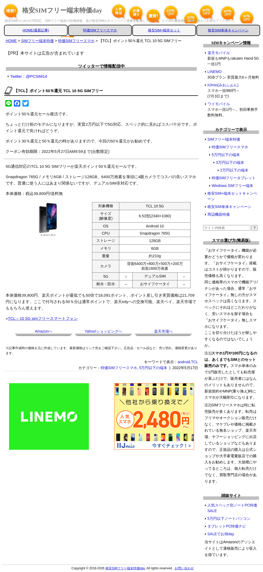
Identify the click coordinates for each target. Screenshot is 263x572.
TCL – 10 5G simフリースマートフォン (43, 318)
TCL (194, 362)
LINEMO (214, 72)
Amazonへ (43, 331)
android (184, 362)
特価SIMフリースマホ (100, 30)
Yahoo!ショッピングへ (103, 331)
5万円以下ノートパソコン (228, 518)
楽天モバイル (218, 53)
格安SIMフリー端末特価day (62, 10)
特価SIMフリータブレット (234, 178)
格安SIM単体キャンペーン (228, 30)
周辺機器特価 (218, 214)
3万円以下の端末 (230, 162)
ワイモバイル (218, 104)
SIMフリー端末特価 (223, 139)
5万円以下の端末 (153, 368)
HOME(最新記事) (36, 30)
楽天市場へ (163, 331)
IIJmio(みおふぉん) (223, 85)
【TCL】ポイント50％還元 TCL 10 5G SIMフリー (58, 90)
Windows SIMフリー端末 (232, 185)
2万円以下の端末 (234, 170)
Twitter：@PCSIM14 (28, 76)
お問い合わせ (184, 568)
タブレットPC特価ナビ (226, 526)
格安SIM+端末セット (164, 30)
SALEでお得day (220, 534)
